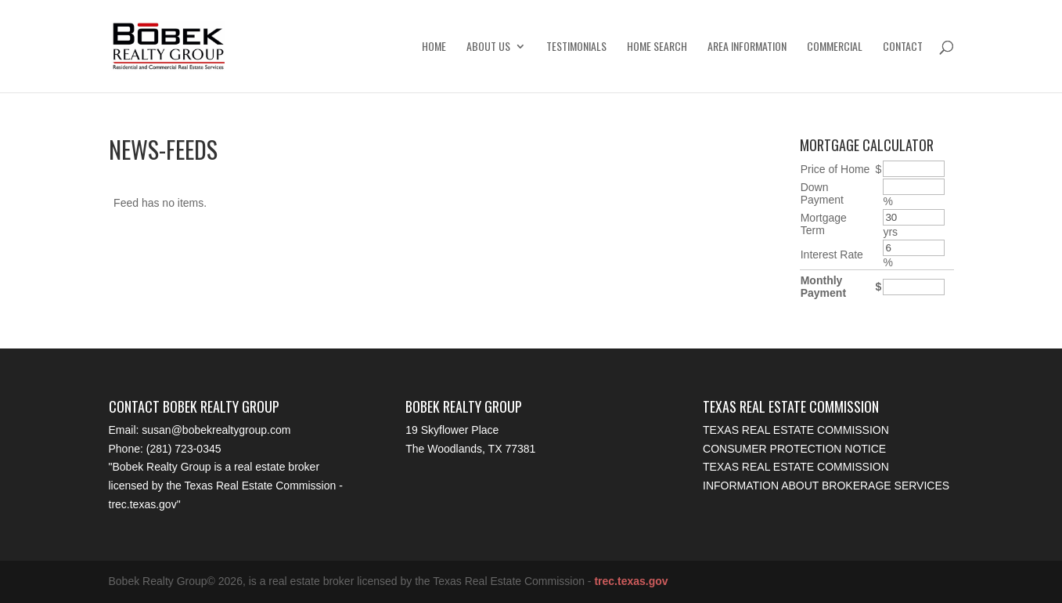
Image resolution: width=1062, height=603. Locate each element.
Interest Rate (832, 254)
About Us (488, 47)
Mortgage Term (824, 224)
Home (434, 47)
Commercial (834, 47)
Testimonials (576, 47)
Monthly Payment (823, 286)
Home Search (657, 47)
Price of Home (835, 169)
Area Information (747, 47)
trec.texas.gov (143, 504)
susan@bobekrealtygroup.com (216, 430)
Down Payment (822, 193)
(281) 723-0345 (183, 448)
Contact (903, 47)
